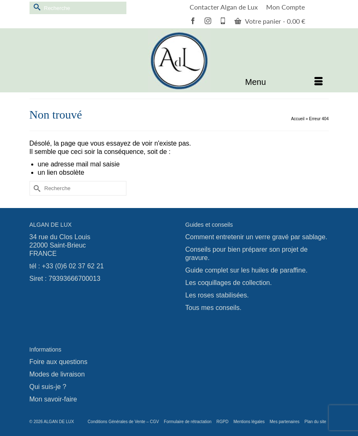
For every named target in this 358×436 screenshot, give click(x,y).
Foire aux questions (59, 361)
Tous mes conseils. (213, 307)
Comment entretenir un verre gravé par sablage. (256, 236)
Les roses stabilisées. (217, 295)
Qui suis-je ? (48, 386)
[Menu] (284, 82)
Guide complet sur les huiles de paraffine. (246, 270)
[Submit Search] (36, 7)
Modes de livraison (57, 374)
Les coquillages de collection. (228, 282)
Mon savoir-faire (53, 399)
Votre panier (270, 21)
